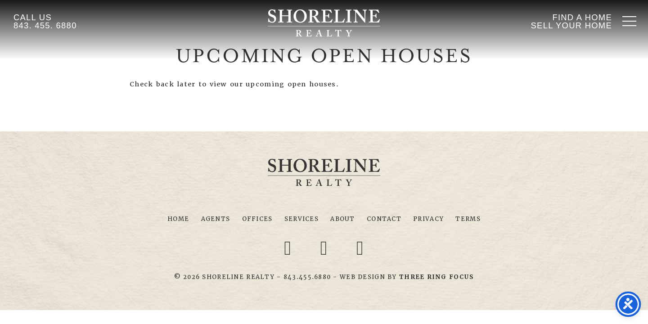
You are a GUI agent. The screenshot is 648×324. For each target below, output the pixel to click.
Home (178, 219)
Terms (467, 219)
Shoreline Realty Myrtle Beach (324, 23)
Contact (384, 219)
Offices (257, 219)
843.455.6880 (307, 277)
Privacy (428, 219)
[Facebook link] (289, 247)
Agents (215, 219)
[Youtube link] (360, 247)
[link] (436, 277)
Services (301, 219)
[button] (629, 21)
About (342, 219)
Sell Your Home (571, 25)
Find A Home (582, 17)
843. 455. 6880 (45, 25)
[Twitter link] (325, 247)
